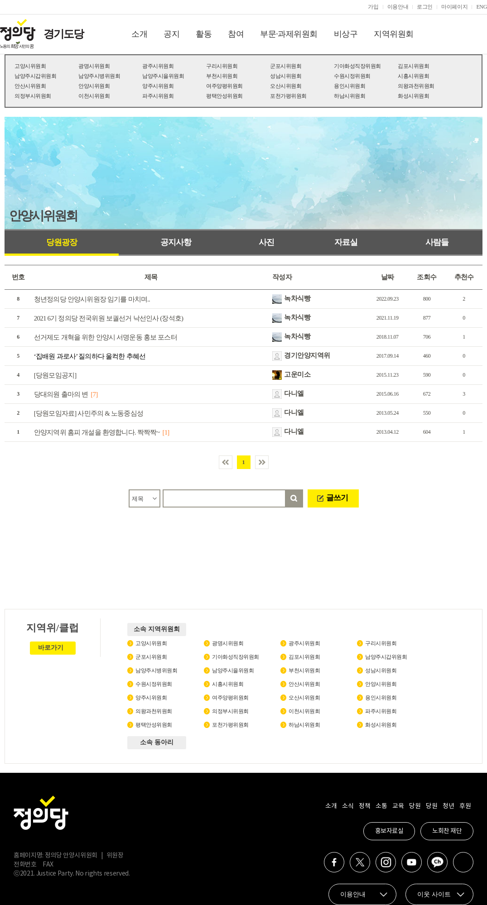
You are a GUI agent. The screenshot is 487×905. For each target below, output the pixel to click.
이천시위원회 (94, 96)
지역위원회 (394, 33)
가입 (373, 7)
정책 (364, 806)
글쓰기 (337, 497)
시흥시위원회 (413, 76)
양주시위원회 (158, 86)
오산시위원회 (285, 86)
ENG (481, 7)
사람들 (436, 242)
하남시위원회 (349, 96)
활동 (204, 33)
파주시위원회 (158, 96)
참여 (236, 33)
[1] (165, 432)
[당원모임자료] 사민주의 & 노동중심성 (88, 413)
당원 (414, 806)
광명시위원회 (94, 66)
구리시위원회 (221, 66)
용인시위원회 (349, 86)
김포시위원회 (413, 66)
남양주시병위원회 (99, 76)
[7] (94, 394)
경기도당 (63, 34)
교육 (398, 806)
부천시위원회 (221, 76)
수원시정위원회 (352, 76)
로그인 (425, 7)
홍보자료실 (389, 831)
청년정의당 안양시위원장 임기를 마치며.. (92, 299)
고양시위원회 (30, 66)
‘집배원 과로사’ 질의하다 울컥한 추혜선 (89, 356)
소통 (381, 806)
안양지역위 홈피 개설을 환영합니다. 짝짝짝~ (97, 432)
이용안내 (398, 7)
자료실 (345, 242)
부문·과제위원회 (289, 33)
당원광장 (61, 242)
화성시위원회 (413, 96)
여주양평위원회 (224, 86)
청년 (448, 806)
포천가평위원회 (288, 96)
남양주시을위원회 (163, 76)
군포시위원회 (285, 66)
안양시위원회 (94, 86)
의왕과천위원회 (416, 86)
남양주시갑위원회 (35, 76)
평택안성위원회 (224, 96)
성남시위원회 (285, 76)
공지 (171, 33)
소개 (139, 33)
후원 (465, 806)
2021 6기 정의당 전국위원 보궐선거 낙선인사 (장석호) (108, 318)
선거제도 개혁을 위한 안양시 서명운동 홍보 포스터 (105, 337)
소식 (347, 806)
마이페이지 (454, 7)
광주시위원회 (158, 66)
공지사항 (175, 242)
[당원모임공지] (55, 375)
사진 (266, 242)
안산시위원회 (30, 86)
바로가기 (50, 647)
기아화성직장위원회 (357, 66)
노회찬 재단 (447, 831)
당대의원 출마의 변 (61, 394)
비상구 (346, 33)
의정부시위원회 (32, 96)
